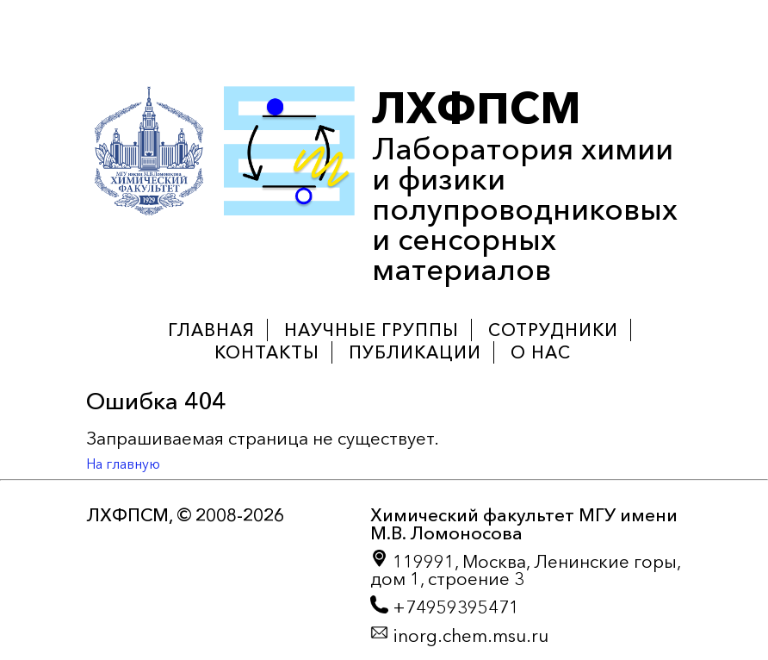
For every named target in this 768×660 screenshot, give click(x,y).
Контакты (266, 352)
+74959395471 (444, 606)
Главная (211, 330)
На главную (123, 463)
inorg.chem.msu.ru (459, 635)
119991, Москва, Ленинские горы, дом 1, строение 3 (525, 570)
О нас (541, 352)
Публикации (415, 352)
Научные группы (371, 330)
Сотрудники (553, 330)
